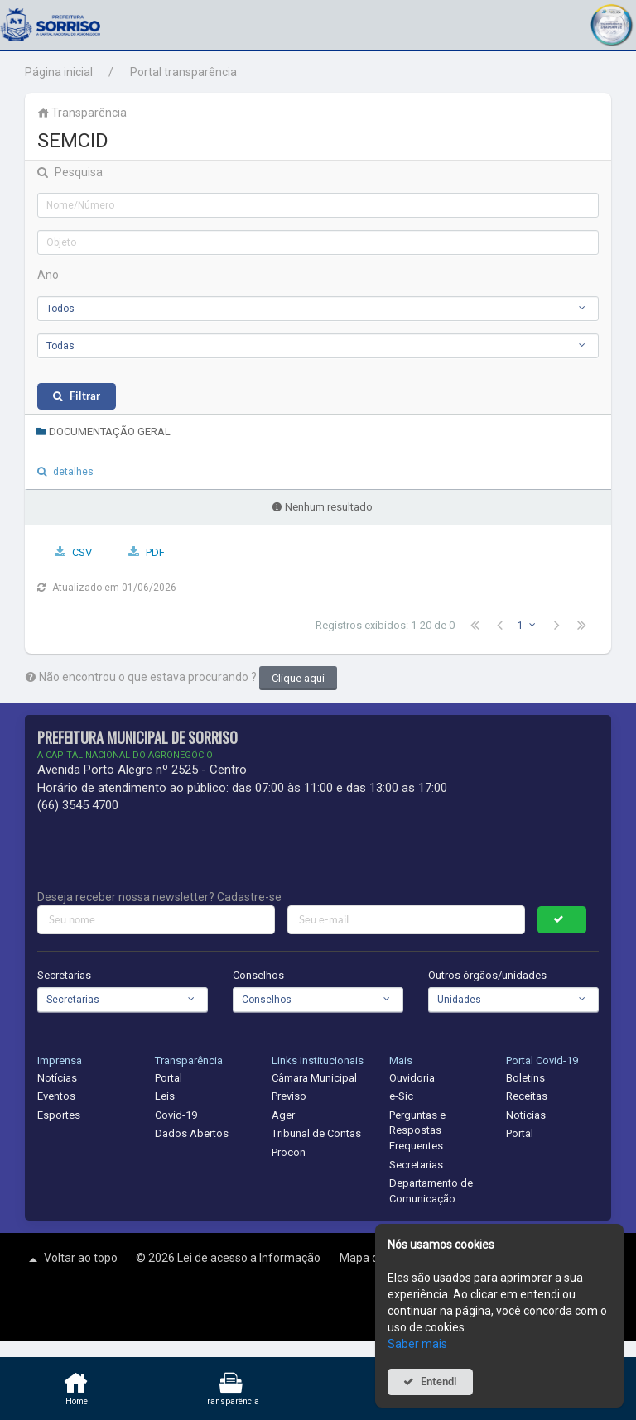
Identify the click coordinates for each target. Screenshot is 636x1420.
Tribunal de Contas (316, 1133)
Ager (283, 1115)
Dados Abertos (192, 1133)
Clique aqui (298, 678)
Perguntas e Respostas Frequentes (417, 1130)
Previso (289, 1096)
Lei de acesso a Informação (250, 1257)
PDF (155, 552)
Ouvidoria (412, 1078)
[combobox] (318, 308)
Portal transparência (183, 72)
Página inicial (59, 72)
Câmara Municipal (314, 1078)
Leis (165, 1096)
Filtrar (85, 396)
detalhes (73, 471)
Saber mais (417, 1343)
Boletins (525, 1078)
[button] (611, 22)
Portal (168, 1078)
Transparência (82, 112)
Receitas (526, 1096)
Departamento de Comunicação (431, 1191)
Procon (289, 1152)
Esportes (58, 1115)
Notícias (57, 1078)
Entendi (439, 1381)
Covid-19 (176, 1115)
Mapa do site (374, 1257)
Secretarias (64, 975)
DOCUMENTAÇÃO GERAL (103, 431)
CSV (82, 552)
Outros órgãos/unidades (487, 975)
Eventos (56, 1096)
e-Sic (401, 1096)
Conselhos (258, 975)
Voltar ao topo (71, 1259)
